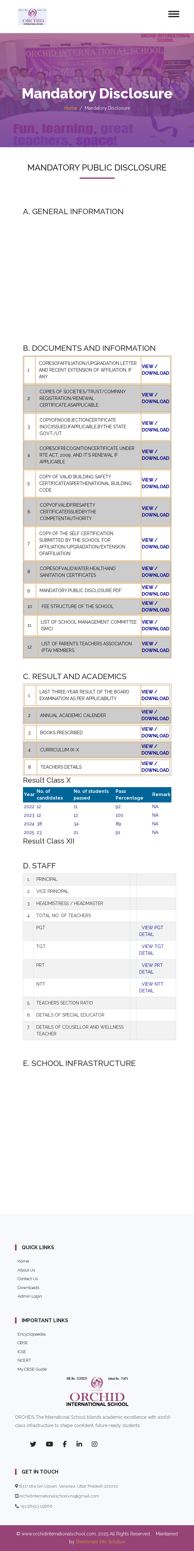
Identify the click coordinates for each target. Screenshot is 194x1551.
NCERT (24, 1360)
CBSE (23, 1342)
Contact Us (28, 1278)
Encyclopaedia (32, 1334)
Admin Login (30, 1296)
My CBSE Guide (32, 1369)
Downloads (28, 1287)
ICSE (22, 1351)
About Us (26, 1270)
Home (70, 108)
